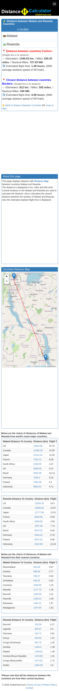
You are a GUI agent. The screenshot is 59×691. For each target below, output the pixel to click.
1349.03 (37, 598)
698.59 (36, 571)
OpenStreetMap (40, 366)
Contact (29, 688)
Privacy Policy (49, 685)
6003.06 (39, 517)
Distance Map (41, 181)
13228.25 (39, 503)
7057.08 (39, 526)
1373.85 (39, 656)
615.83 (36, 567)
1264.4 (38, 647)
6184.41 (39, 535)
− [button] (7, 281)
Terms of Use (34, 685)
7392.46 (37, 482)
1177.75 (37, 589)
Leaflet (28, 366)
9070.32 (39, 530)
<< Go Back (22, 29)
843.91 (36, 580)
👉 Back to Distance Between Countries (21, 105)
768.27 (36, 576)
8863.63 (37, 486)
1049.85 (37, 585)
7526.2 (36, 477)
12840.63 (39, 508)
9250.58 (37, 473)
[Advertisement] (29, 143)
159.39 (38, 624)
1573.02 (39, 660)
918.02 (38, 638)
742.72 (38, 633)
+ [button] (7, 276)
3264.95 (39, 521)
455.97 (38, 629)
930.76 (38, 642)
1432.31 (37, 603)
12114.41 (37, 455)
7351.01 (37, 459)
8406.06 (37, 468)
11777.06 (39, 512)
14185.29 (37, 450)
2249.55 (37, 464)
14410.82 (37, 446)
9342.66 (39, 544)
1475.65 (37, 607)
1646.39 (39, 665)
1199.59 (37, 594)
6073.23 (39, 539)
